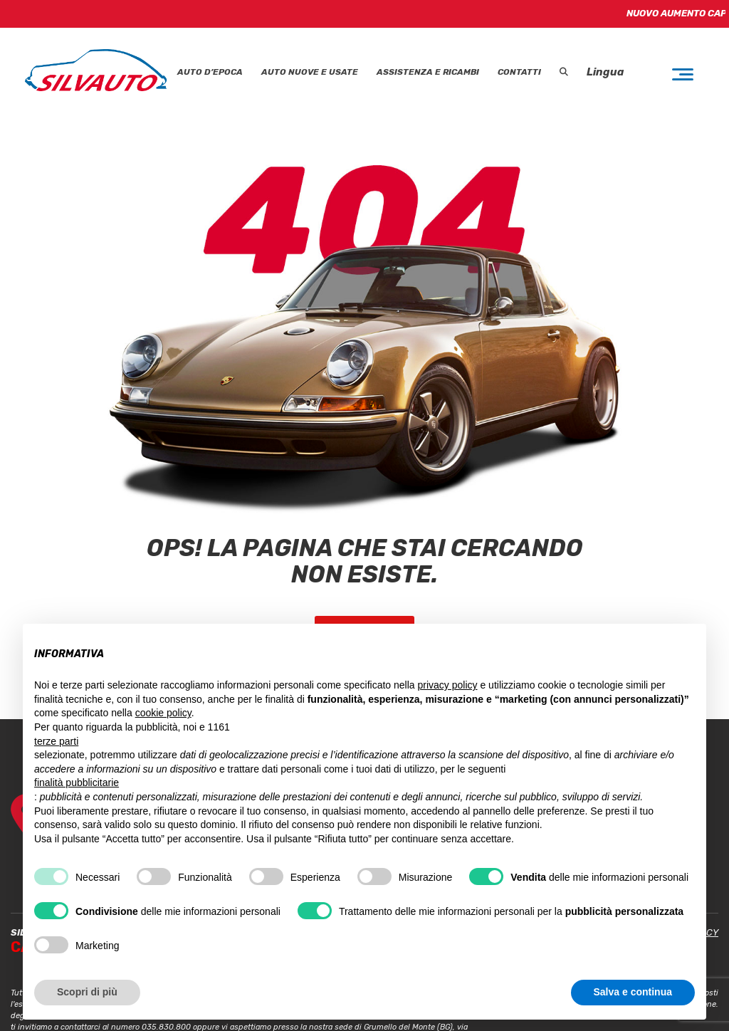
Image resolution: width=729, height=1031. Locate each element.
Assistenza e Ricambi (428, 72)
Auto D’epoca (210, 72)
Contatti (519, 72)
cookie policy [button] (163, 712)
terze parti (56, 741)
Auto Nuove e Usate (309, 72)
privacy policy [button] (448, 685)
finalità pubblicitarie (76, 782)
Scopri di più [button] (87, 992)
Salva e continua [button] (633, 992)
